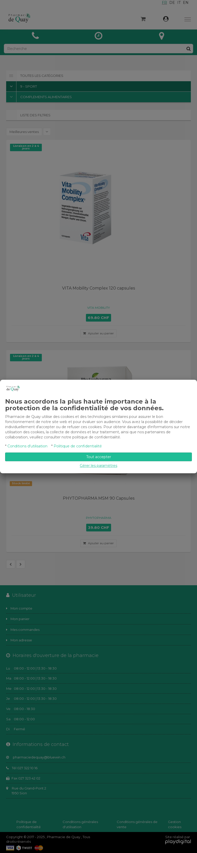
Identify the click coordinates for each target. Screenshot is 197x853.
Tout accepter (98, 457)
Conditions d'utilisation (27, 446)
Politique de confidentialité (78, 446)
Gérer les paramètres (98, 465)
